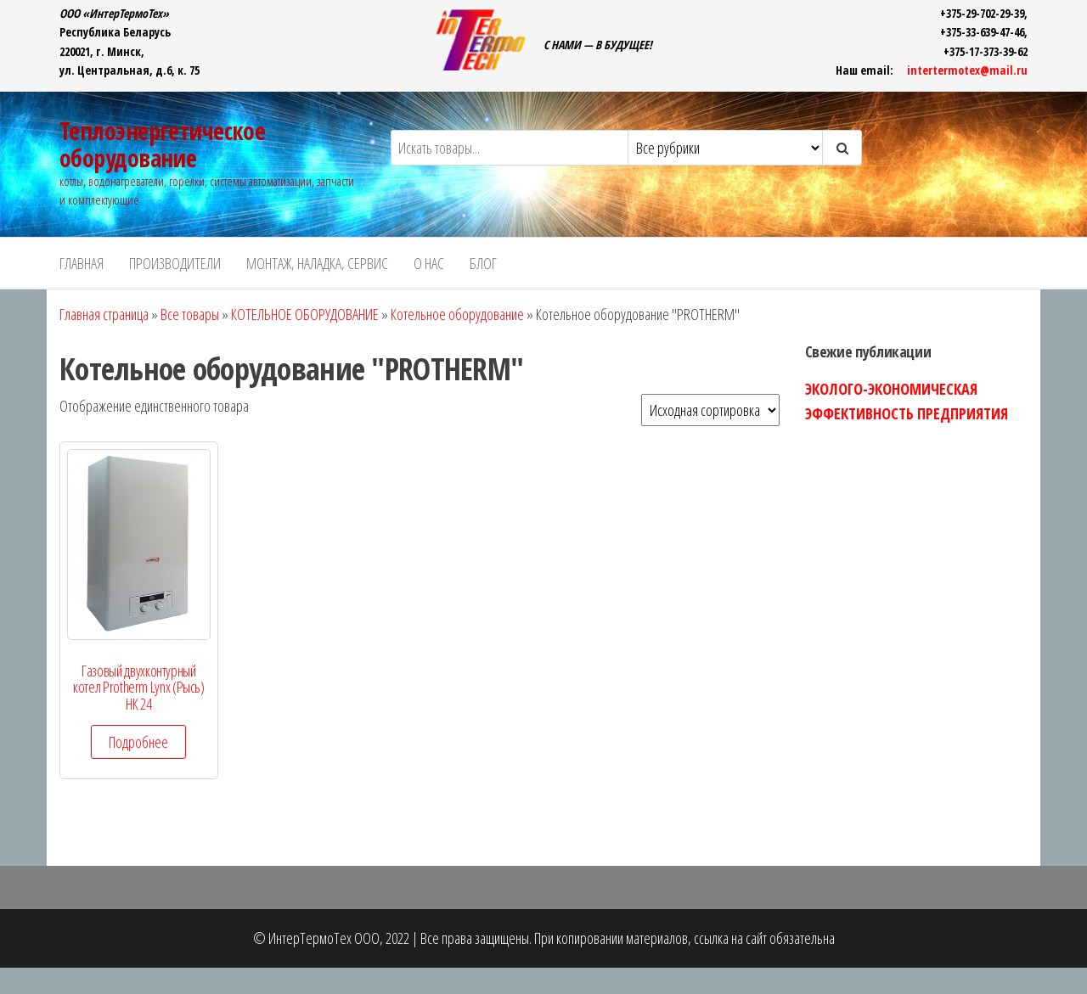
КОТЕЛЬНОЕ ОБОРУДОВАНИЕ (305, 314)
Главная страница (104, 314)
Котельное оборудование (457, 314)
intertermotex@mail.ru (967, 70)
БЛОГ (483, 263)
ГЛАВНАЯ (81, 263)
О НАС (429, 263)
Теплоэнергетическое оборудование (162, 144)
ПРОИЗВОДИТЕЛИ (175, 263)
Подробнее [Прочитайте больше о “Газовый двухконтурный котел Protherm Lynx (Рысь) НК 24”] (138, 742)
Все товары (190, 314)
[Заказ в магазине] (710, 410)
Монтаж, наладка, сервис (317, 263)
